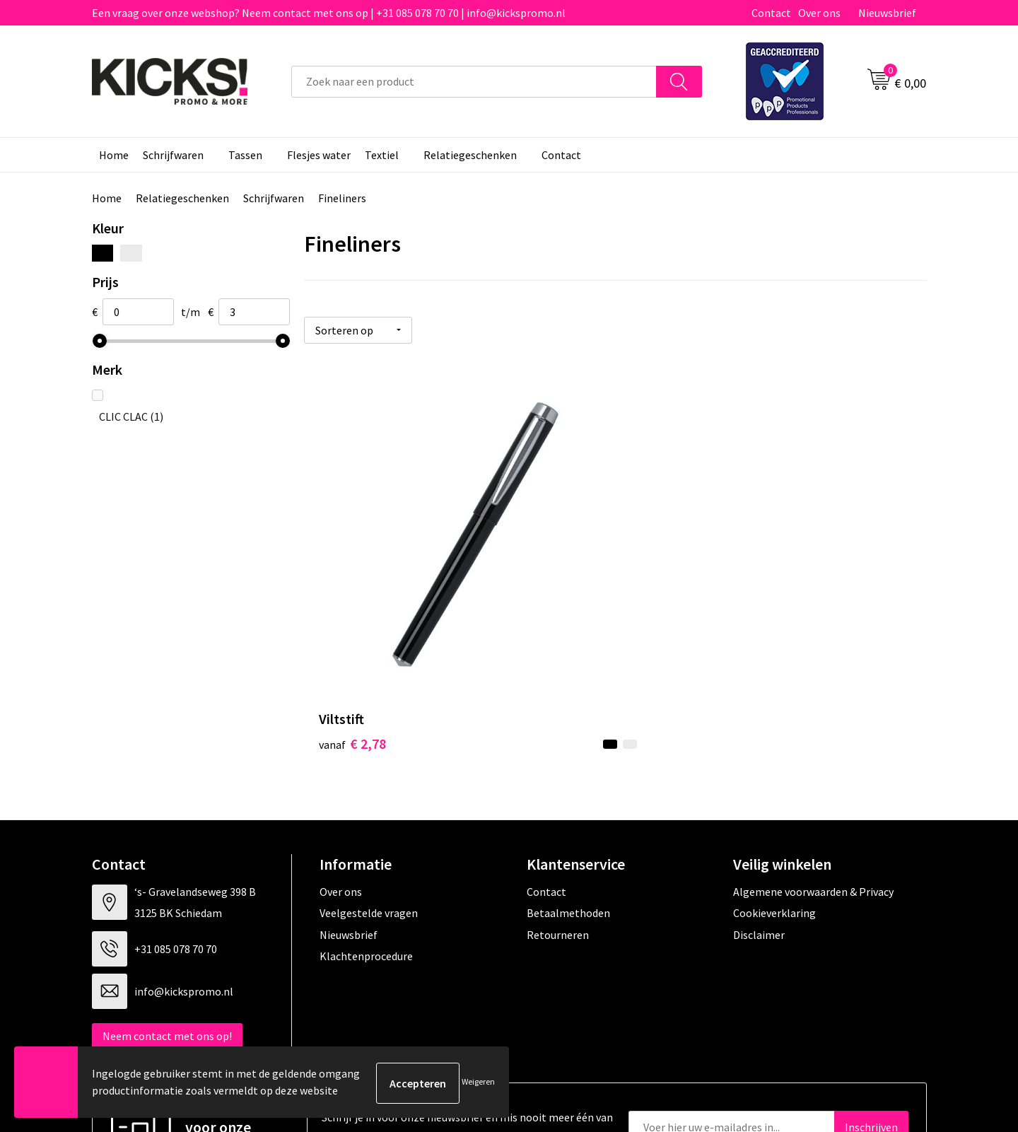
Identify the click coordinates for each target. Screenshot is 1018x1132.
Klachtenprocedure (366, 813)
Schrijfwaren (173, 155)
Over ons (819, 13)
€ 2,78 (352, 600)
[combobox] (474, 82)
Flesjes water (319, 155)
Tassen (245, 155)
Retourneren (558, 791)
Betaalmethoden (568, 770)
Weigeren (478, 1083)
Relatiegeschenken (470, 155)
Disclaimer (759, 791)
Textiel (382, 155)
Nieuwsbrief (887, 13)
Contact (771, 13)
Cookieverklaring (774, 770)
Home (114, 155)
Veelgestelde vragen (369, 770)
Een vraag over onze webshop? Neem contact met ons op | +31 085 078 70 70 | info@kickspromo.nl (329, 13)
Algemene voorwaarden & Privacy (813, 749)
